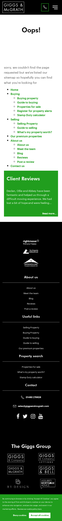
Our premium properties (26, 136)
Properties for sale (29, 107)
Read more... (49, 213)
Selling (15, 119)
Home (14, 90)
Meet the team (26, 149)
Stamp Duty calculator (31, 115)
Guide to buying (27, 102)
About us (16, 140)
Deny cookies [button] (19, 515)
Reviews (22, 157)
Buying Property (31, 332)
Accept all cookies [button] (40, 515)
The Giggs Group (31, 446)
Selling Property (27, 123)
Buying (15, 94)
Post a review (25, 162)
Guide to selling (27, 128)
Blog (20, 153)
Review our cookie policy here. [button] (30, 509)
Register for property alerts (34, 111)
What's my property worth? (34, 132)
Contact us (17, 166)
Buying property (27, 98)
